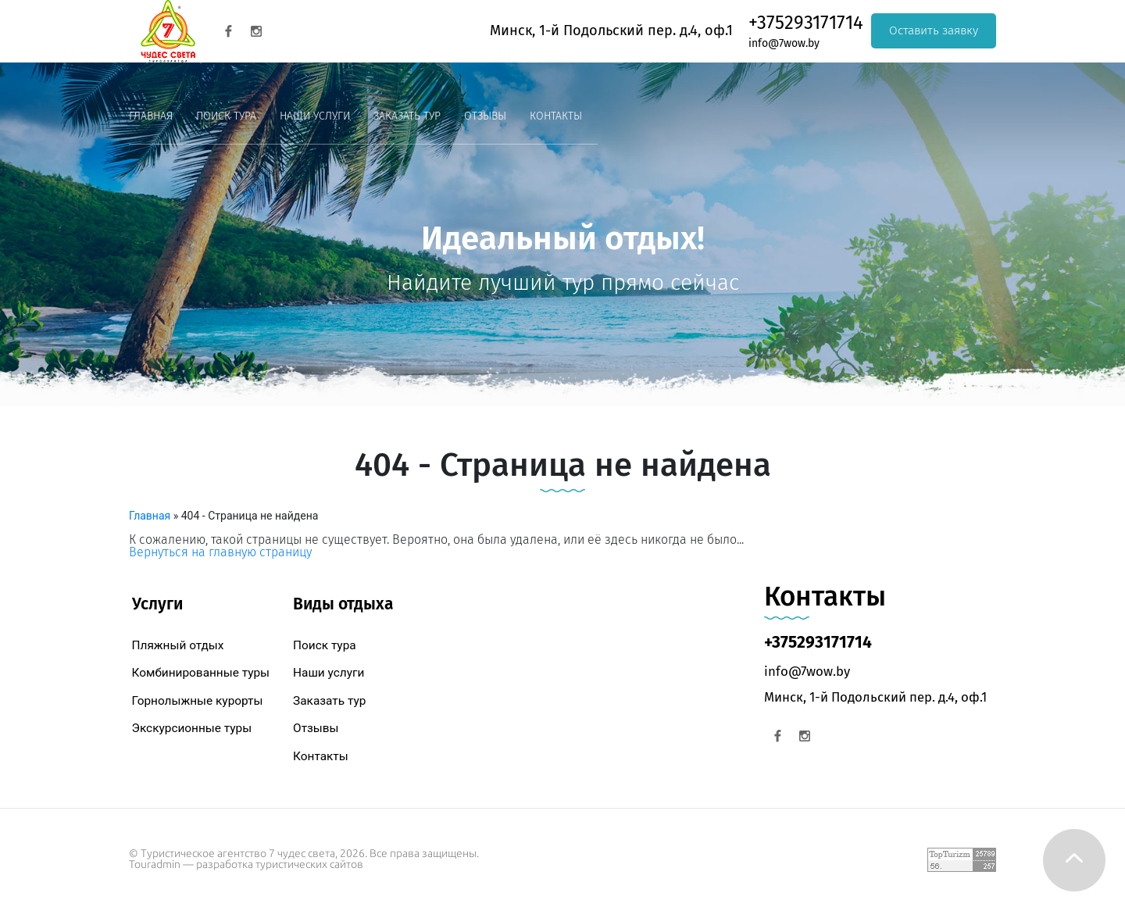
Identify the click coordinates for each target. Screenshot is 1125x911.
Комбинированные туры (201, 673)
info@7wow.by (784, 43)
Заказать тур (407, 116)
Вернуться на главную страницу (220, 552)
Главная (151, 116)
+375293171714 (805, 23)
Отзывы (485, 116)
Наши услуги (315, 116)
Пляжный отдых (178, 645)
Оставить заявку (933, 30)
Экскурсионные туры (192, 728)
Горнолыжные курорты (197, 701)
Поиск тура (226, 116)
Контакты (556, 116)
